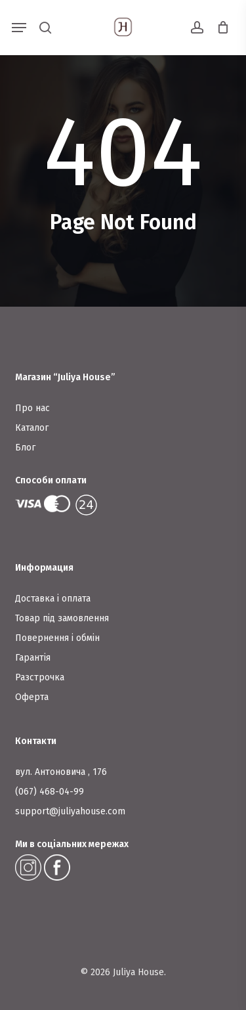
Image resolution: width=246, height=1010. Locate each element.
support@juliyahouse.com (70, 811)
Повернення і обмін (57, 638)
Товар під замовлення (62, 618)
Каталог (32, 427)
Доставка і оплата (53, 598)
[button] (19, 27)
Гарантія (33, 657)
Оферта (32, 697)
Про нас (32, 408)
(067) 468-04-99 (49, 791)
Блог (25, 447)
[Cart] (219, 27)
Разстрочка (39, 677)
